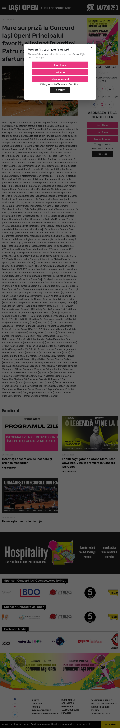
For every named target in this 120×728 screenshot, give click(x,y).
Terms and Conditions (68, 84)
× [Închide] (92, 47)
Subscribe (59, 89)
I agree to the (60, 84)
